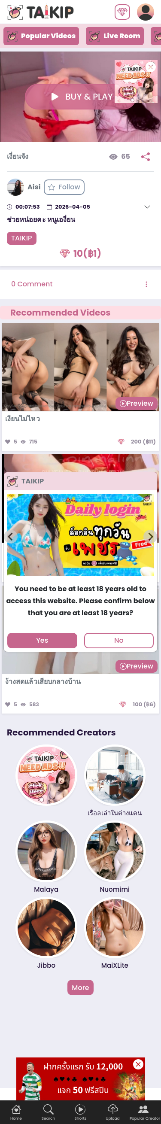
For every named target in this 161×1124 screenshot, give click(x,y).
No (119, 640)
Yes (42, 640)
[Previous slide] (11, 537)
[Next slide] (150, 537)
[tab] (80, 579)
